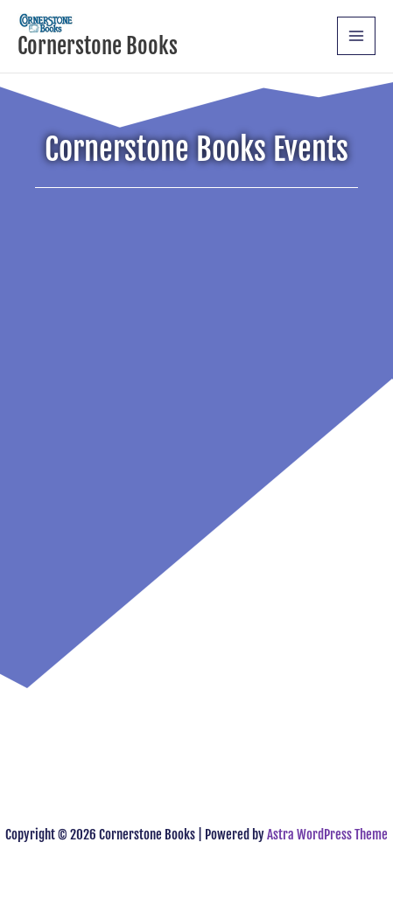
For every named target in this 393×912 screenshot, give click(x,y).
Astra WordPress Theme (327, 834)
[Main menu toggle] (356, 36)
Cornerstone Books (98, 45)
